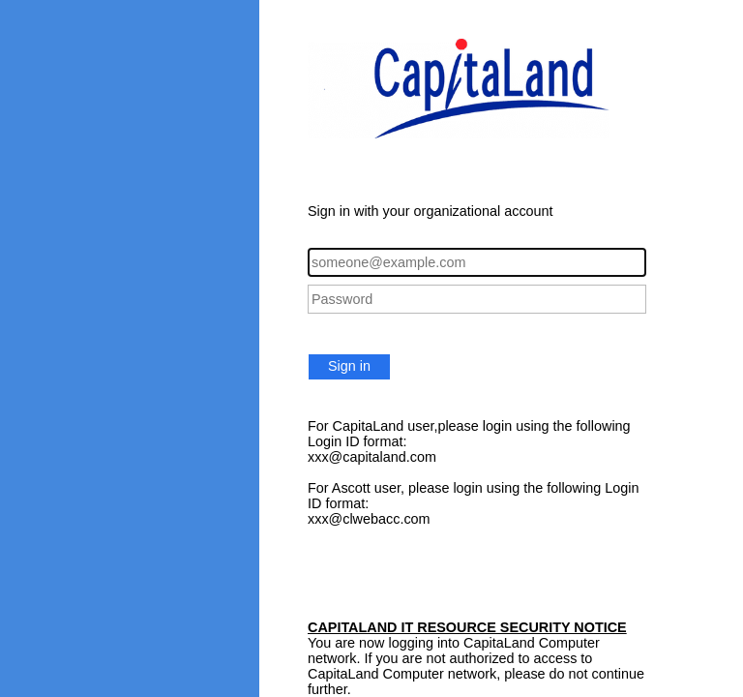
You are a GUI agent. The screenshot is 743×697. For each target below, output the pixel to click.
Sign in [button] (349, 366)
